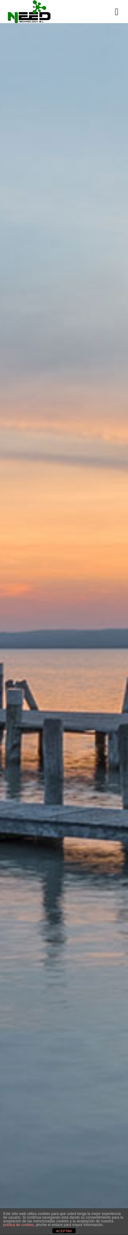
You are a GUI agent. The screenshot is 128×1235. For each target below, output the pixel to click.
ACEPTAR (64, 1231)
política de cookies (18, 1225)
